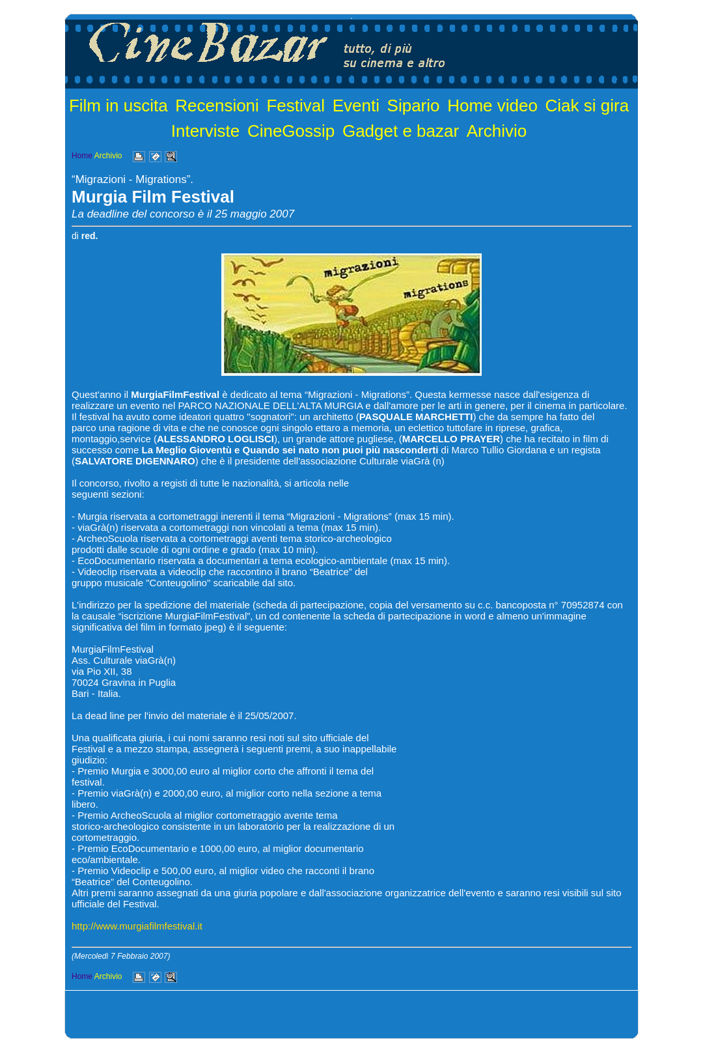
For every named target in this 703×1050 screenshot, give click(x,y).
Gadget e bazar (400, 131)
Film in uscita (118, 105)
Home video (492, 105)
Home (82, 155)
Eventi (356, 105)
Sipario (413, 105)
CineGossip (291, 131)
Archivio (497, 131)
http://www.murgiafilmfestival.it (137, 925)
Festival (295, 105)
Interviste (205, 131)
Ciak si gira (587, 105)
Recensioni (217, 105)
